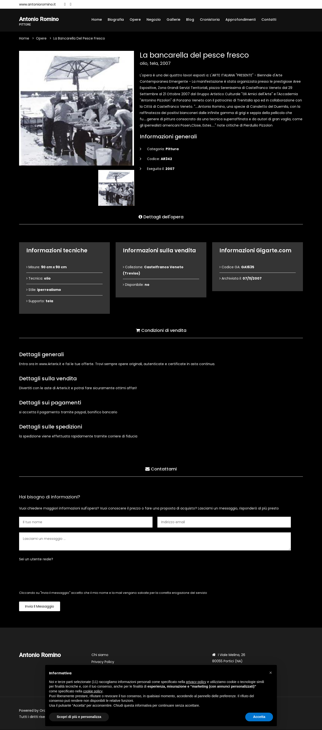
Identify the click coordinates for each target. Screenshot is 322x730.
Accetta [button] (259, 717)
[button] (270, 672)
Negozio (154, 19)
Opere (135, 19)
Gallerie (173, 19)
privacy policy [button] (196, 682)
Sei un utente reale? (36, 559)
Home (96, 19)
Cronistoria (210, 19)
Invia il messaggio (39, 606)
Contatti (268, 19)
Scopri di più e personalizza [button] (79, 717)
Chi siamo (99, 655)
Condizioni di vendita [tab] (161, 330)
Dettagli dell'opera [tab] (161, 217)
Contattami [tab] (161, 469)
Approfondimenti (240, 19)
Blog (190, 19)
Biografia (116, 19)
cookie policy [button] (93, 691)
